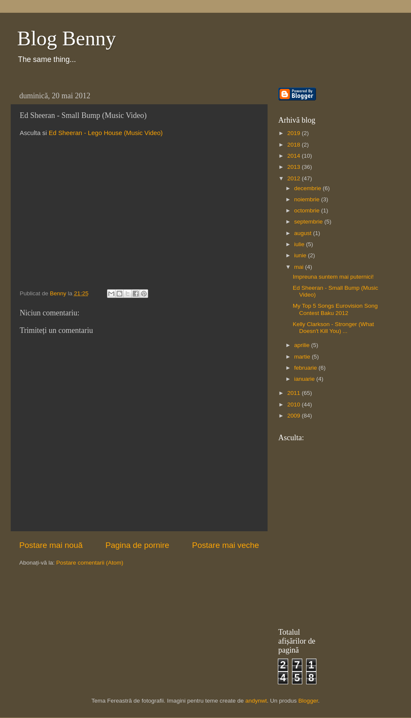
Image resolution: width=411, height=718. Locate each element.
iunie (301, 255)
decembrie (308, 188)
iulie (300, 244)
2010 (294, 404)
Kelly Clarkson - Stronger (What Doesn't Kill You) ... (333, 327)
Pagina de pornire (137, 545)
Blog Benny (66, 38)
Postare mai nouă (51, 545)
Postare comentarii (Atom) (89, 562)
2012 (294, 178)
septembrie (309, 221)
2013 (294, 167)
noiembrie (307, 199)
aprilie (302, 345)
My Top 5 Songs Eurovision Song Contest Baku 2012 (335, 309)
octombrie (307, 210)
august (303, 233)
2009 (294, 415)
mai (299, 267)
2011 (294, 393)
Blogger (308, 700)
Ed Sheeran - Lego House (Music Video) (106, 132)
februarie (306, 368)
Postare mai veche (225, 545)
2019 (294, 133)
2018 (294, 144)
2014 (294, 156)
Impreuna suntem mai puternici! (333, 277)
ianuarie (305, 379)
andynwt (256, 700)
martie (303, 356)
